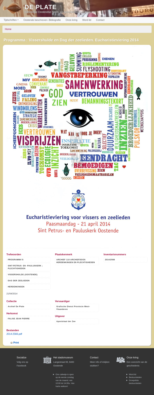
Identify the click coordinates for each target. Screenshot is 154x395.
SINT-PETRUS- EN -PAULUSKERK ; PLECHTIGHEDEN (25, 267)
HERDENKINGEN (16, 287)
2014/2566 (110, 260)
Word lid (86, 20)
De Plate (41, 7)
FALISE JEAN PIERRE (19, 319)
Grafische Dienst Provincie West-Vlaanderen (73, 307)
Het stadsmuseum (63, 357)
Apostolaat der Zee (66, 321)
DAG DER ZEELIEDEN (19, 281)
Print (16, 342)
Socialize (21, 357)
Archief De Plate (16, 306)
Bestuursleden (135, 377)
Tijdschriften (10, 20)
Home (8, 29)
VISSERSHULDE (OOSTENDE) (23, 275)
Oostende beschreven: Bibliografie (42, 20)
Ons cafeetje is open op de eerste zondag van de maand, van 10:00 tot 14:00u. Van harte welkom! (65, 380)
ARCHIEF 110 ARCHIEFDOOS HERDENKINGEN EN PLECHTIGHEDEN (75, 261)
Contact (100, 20)
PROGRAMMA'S (15, 260)
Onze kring (71, 20)
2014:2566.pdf (14, 334)
